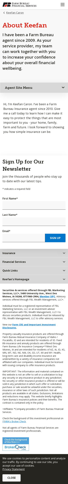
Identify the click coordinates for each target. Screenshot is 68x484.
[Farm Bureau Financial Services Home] (19, 4)
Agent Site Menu (18, 88)
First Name (10, 198)
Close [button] (11, 478)
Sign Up (55, 238)
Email (6, 231)
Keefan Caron (15, 12)
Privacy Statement (13, 469)
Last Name (9, 215)
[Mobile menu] (62, 4)
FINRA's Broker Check (14, 421)
